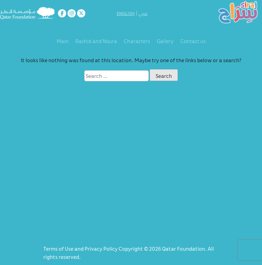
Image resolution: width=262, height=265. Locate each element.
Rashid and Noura (96, 41)
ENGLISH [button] (126, 13)
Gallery (165, 41)
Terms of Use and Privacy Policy (81, 248)
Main (63, 41)
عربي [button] (143, 13)
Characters (137, 41)
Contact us (193, 41)
